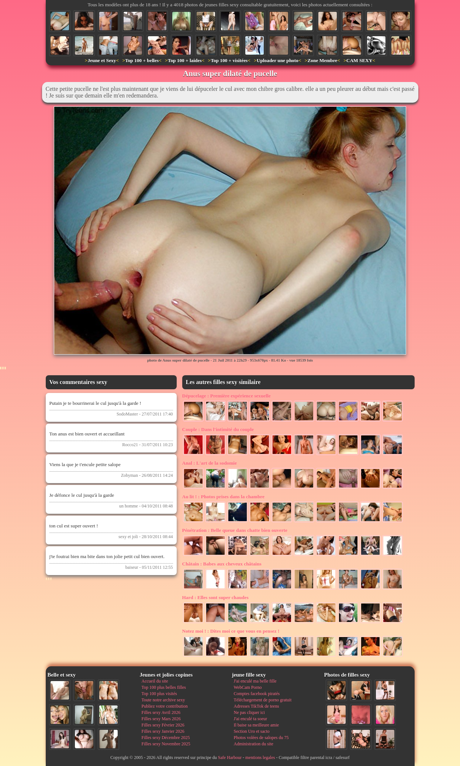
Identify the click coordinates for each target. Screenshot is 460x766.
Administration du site (253, 743)
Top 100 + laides (185, 60)
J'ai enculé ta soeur (250, 718)
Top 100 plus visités (159, 693)
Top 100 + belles (142, 60)
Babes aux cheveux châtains (222, 564)
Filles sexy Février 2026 (163, 725)
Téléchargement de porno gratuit (263, 699)
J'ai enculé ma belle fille (255, 681)
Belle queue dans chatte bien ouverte (234, 530)
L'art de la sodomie (209, 463)
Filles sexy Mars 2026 (161, 718)
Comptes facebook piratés (257, 693)
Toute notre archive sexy (163, 699)
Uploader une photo (277, 60)
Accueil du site (155, 681)
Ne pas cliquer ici (249, 712)
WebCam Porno (248, 687)
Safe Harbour (230, 757)
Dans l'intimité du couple (218, 429)
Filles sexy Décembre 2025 (166, 737)
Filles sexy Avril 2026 (161, 712)
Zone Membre (322, 60)
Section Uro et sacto (252, 731)
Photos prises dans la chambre (223, 496)
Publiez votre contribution (165, 706)
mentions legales (260, 757)
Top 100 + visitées (229, 60)
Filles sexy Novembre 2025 (166, 743)
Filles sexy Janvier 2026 (163, 731)
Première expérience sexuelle (226, 396)
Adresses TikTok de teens (256, 706)
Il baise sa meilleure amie (256, 725)
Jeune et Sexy (101, 60)
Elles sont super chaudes (215, 597)
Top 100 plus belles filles (164, 687)
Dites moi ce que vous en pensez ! (231, 631)
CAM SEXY (359, 60)
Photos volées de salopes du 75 (261, 737)
